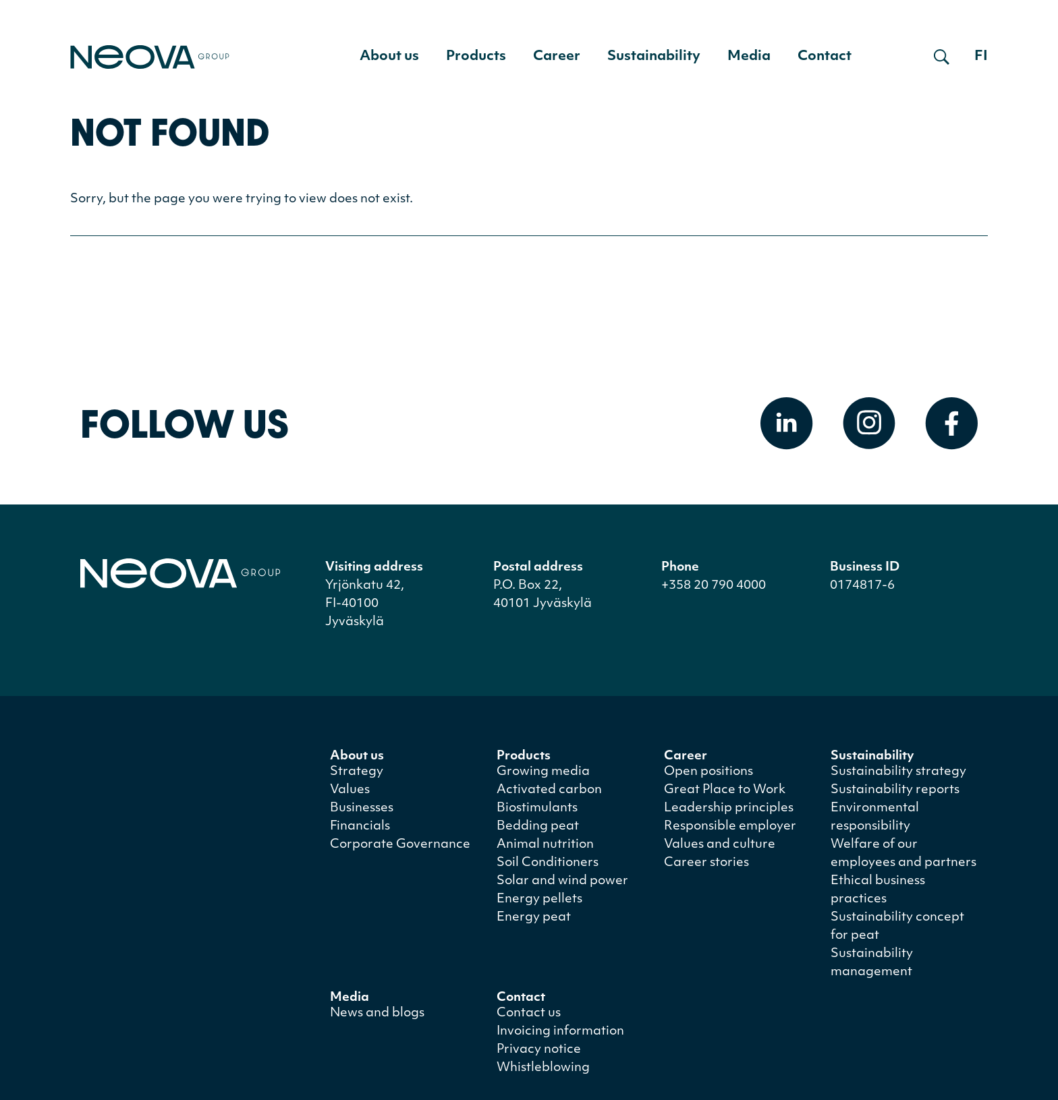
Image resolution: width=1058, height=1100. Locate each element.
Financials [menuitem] (360, 826)
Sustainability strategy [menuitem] (898, 771)
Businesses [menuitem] (361, 808)
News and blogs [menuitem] (377, 1013)
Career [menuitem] (556, 56)
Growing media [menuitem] (543, 771)
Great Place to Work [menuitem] (724, 790)
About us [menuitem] (389, 56)
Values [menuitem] (350, 790)
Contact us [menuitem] (529, 1013)
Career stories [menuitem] (706, 863)
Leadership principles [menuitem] (729, 808)
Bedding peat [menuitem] (538, 826)
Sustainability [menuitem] (653, 56)
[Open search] (941, 56)
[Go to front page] (149, 57)
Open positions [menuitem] (708, 771)
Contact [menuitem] (825, 56)
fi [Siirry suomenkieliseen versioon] (981, 56)
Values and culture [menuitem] (719, 844)
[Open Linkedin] (786, 423)
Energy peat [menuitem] (534, 917)
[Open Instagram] (869, 423)
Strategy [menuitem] (356, 771)
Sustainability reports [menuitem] (895, 790)
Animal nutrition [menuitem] (545, 844)
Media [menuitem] (749, 56)
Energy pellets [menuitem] (539, 899)
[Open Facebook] (951, 423)
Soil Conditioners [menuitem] (547, 863)
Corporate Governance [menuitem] (400, 844)
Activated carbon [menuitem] (549, 790)
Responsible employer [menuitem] (730, 826)
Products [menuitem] (476, 56)
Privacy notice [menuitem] (539, 1049)
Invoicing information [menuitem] (560, 1031)
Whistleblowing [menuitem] (543, 1068)
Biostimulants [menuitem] (537, 808)
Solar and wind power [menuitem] (562, 881)
